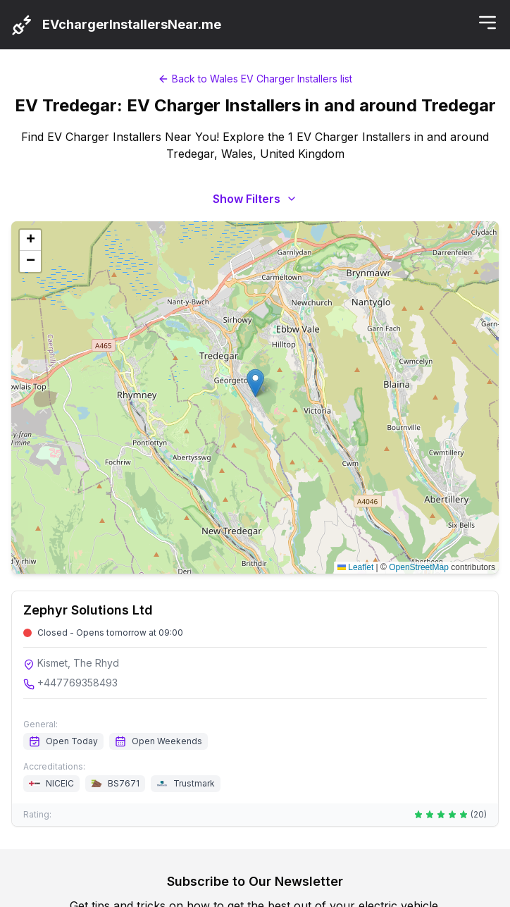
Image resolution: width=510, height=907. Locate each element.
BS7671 (123, 783)
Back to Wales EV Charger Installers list (255, 79)
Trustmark (194, 783)
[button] (255, 383)
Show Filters (255, 199)
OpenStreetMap (419, 567)
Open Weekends (158, 741)
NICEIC (60, 783)
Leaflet (355, 567)
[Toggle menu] (487, 22)
